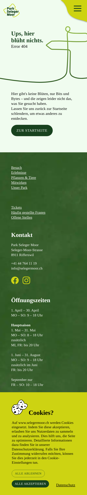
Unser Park (19, 188)
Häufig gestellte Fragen (28, 212)
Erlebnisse (18, 172)
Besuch (16, 168)
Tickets (16, 207)
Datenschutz (65, 485)
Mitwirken (19, 182)
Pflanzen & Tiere (23, 178)
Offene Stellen (21, 217)
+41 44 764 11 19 (24, 263)
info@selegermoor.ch (27, 268)
